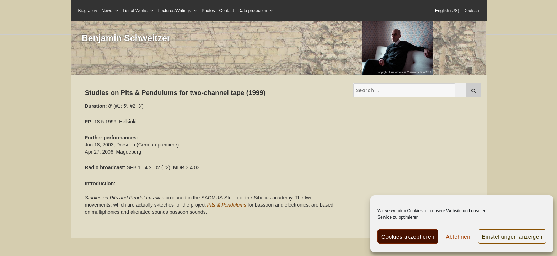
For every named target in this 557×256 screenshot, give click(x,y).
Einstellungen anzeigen (512, 237)
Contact (226, 10)
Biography (87, 10)
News (110, 10)
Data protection (255, 10)
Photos (208, 10)
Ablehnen (458, 237)
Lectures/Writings (177, 10)
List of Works (138, 10)
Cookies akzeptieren (407, 237)
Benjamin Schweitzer (126, 38)
